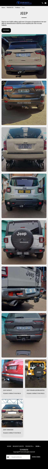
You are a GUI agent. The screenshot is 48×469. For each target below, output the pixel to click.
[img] (12, 374)
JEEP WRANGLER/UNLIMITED (36, 390)
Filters (6, 30)
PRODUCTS (10, 7)
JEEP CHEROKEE (8, 430)
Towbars (17, 7)
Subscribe (36, 457)
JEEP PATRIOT (7, 390)
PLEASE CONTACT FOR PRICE (12, 393)
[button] (2, 3)
